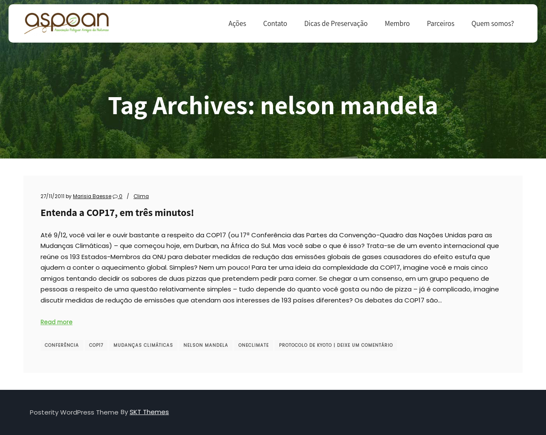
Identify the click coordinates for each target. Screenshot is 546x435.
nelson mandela (205, 345)
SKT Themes (149, 411)
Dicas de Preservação (336, 23)
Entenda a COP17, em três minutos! (117, 212)
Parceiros (441, 23)
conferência (62, 345)
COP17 (96, 345)
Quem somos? (492, 23)
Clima (141, 196)
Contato (275, 23)
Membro (397, 23)
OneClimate (253, 345)
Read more (57, 322)
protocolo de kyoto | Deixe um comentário (336, 345)
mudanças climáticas (143, 345)
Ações (237, 23)
